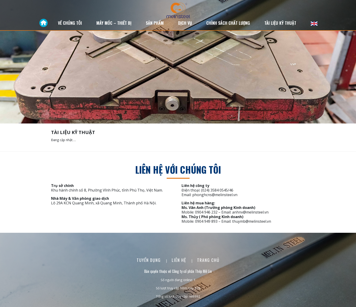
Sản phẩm (155, 23)
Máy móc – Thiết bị (113, 23)
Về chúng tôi (70, 23)
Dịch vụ (185, 23)
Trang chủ (208, 260)
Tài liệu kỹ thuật (280, 23)
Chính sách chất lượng (228, 23)
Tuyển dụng (149, 260)
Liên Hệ (180, 260)
